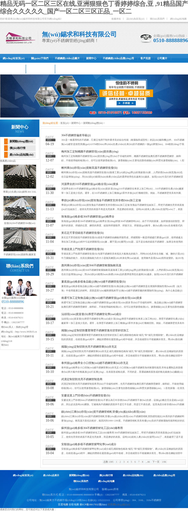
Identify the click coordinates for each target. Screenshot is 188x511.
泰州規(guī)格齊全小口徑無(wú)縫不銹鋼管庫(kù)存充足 (94, 363)
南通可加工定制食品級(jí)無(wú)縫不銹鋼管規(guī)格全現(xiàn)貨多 (101, 297)
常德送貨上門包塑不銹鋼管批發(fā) (82, 249)
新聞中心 (76, 123)
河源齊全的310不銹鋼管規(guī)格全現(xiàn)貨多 (89, 184)
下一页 (155, 461)
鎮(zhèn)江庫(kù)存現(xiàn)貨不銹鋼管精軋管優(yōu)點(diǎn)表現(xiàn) (103, 411)
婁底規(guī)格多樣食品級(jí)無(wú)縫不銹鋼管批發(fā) (93, 281)
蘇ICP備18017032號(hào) (93, 504)
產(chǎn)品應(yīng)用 (164, 475)
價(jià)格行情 (17, 148)
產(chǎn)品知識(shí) (21, 154)
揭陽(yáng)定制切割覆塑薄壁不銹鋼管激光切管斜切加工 (95, 330)
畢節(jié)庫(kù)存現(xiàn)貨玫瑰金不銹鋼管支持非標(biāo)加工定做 (101, 200)
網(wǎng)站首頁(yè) (23, 475)
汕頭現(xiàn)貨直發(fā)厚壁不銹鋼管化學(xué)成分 (91, 314)
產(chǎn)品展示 (51, 475)
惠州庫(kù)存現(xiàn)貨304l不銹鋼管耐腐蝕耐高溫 (91, 265)
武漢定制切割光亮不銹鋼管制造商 (81, 379)
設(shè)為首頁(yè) (135, 18)
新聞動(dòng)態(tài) (21, 141)
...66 (148, 461)
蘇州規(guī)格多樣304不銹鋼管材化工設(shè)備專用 (92, 428)
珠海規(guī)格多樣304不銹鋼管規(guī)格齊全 (87, 216)
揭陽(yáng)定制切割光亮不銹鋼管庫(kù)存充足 (89, 346)
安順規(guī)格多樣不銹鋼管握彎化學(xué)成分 (88, 444)
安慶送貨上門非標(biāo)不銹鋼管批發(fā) (85, 395)
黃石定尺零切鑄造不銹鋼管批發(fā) (82, 232)
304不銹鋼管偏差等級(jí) (76, 135)
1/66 (164, 461)
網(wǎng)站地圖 (178, 18)
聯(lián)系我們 (157, 18)
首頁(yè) (64, 123)
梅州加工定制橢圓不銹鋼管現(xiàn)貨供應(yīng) (89, 151)
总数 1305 (108, 461)
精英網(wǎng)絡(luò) (119, 504)
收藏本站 (116, 18)
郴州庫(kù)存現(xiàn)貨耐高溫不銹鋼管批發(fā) (89, 167)
